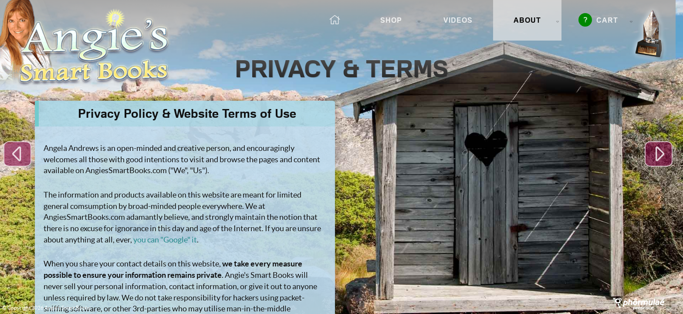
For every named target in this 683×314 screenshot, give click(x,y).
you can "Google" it (165, 239)
